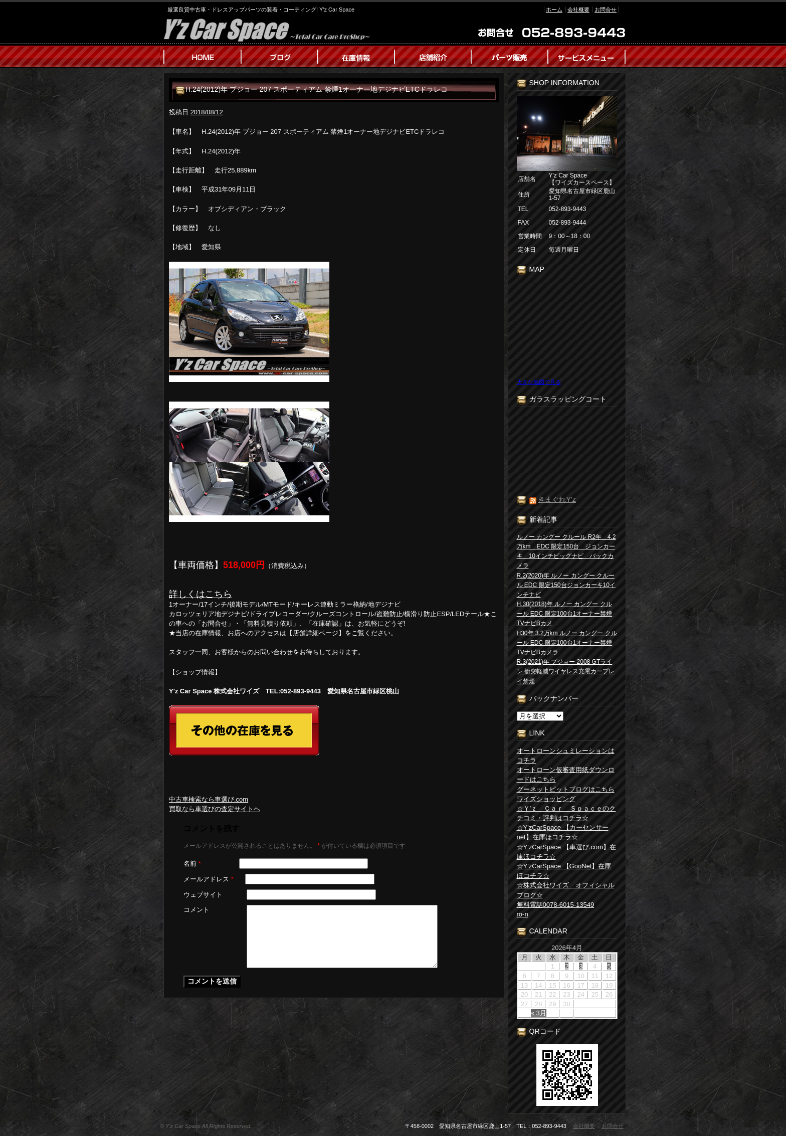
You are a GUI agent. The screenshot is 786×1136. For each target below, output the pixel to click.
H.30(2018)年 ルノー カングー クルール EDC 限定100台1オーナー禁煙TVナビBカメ (565, 614)
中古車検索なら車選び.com (208, 799)
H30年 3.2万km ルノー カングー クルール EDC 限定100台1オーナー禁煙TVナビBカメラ (567, 643)
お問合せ (606, 10)
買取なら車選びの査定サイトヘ (214, 809)
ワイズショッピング (546, 799)
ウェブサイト (203, 894)
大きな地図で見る (539, 382)
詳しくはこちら (200, 594)
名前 (192, 863)
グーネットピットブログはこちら (566, 789)
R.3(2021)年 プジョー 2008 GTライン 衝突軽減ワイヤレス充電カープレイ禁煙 (566, 671)
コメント (196, 909)
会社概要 (578, 10)
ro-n (522, 914)
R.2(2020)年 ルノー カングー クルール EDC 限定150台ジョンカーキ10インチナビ (566, 585)
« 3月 (538, 1013)
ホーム (554, 10)
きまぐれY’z (556, 499)
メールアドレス (208, 879)
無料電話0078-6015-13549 (556, 904)
